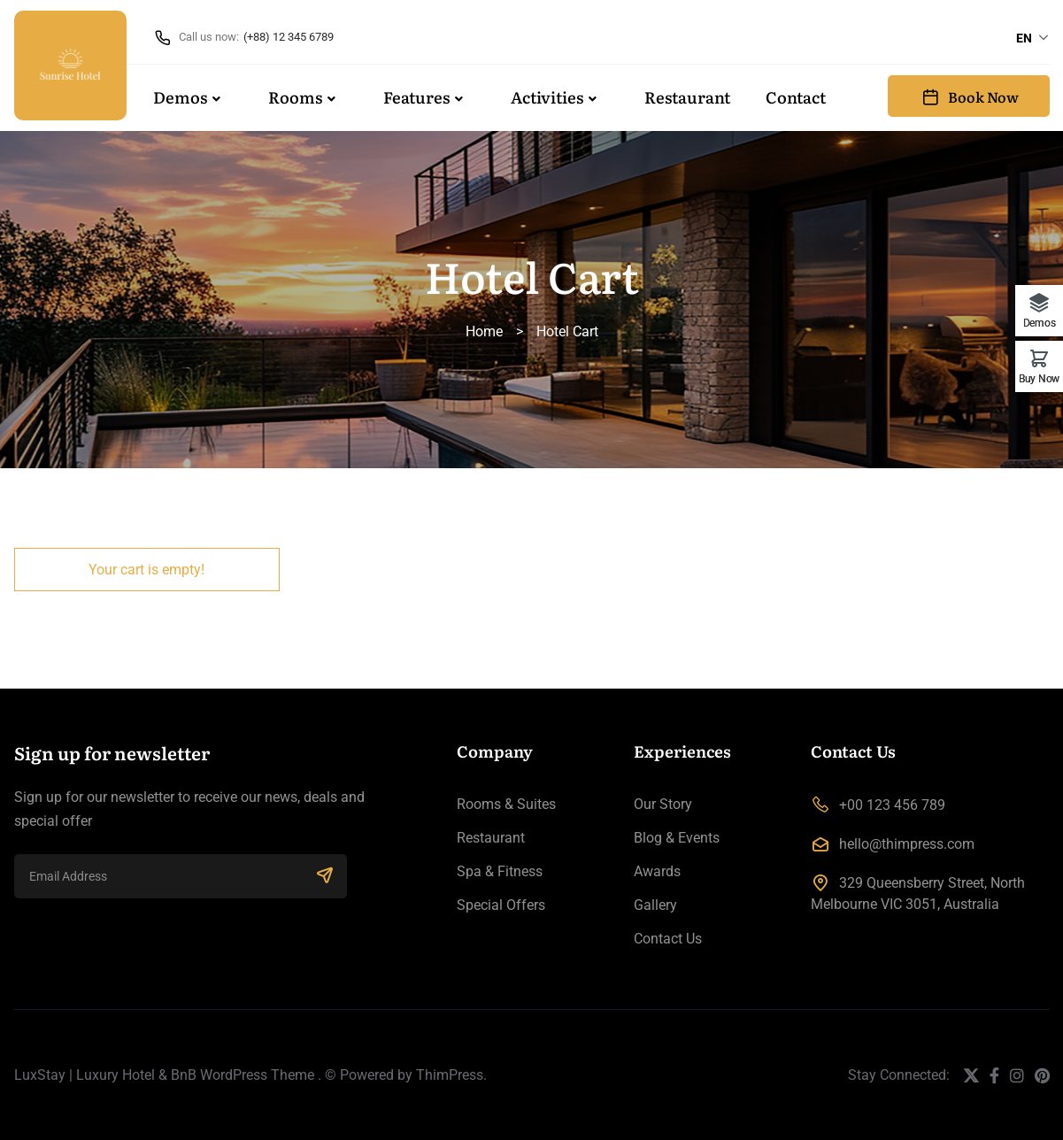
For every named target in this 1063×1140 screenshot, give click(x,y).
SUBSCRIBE (324, 874)
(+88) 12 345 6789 (288, 36)
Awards (657, 871)
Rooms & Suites (506, 804)
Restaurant (687, 97)
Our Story (663, 804)
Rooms (295, 97)
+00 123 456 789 (892, 805)
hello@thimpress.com (906, 844)
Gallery (655, 905)
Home (484, 331)
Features (416, 97)
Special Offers (501, 905)
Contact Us (668, 938)
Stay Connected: (899, 1075)
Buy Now (1039, 378)
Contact (796, 97)
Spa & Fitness (500, 871)
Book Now (969, 96)
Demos (180, 97)
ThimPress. (451, 1075)
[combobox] (1033, 38)
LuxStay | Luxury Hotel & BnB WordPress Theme (164, 1075)
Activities (547, 97)
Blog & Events (677, 837)
